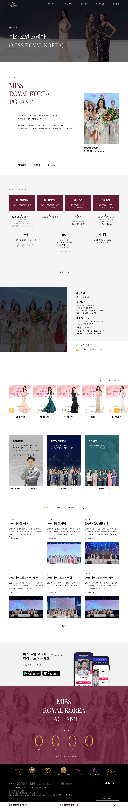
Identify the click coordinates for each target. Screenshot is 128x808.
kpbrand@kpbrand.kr (45, 795)
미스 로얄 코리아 (67, 3)
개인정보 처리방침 (20, 788)
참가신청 (116, 3)
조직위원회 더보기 (17, 488)
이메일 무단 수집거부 (44, 788)
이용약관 (11, 788)
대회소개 (50, 3)
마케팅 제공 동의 (32, 788)
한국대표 (84, 3)
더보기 (63, 626)
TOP (114, 805)
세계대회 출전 (100, 3)
